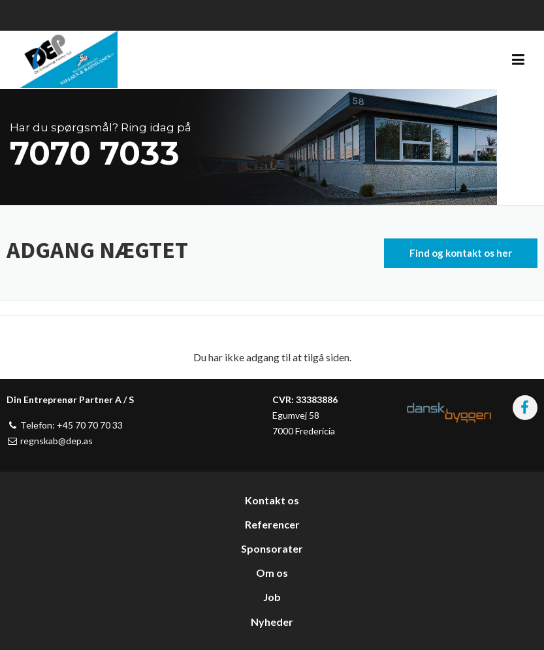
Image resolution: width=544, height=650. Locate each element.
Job (272, 597)
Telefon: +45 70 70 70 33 (65, 425)
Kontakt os (272, 500)
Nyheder (272, 621)
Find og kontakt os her (460, 253)
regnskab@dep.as (50, 440)
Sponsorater (272, 548)
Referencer (272, 524)
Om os (272, 572)
